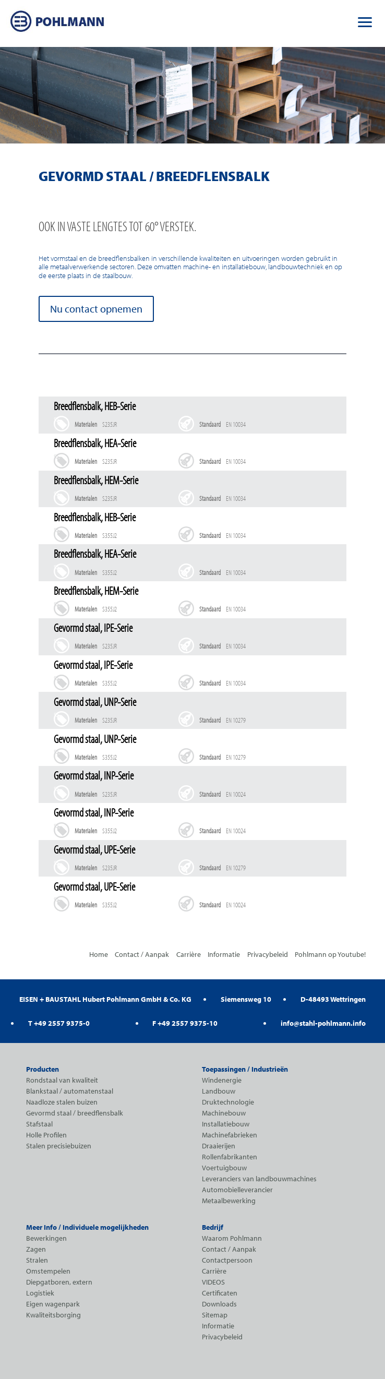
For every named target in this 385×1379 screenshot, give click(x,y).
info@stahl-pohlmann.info (323, 1023)
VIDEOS (213, 1282)
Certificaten (219, 1293)
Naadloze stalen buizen (62, 1102)
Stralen (37, 1260)
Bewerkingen (46, 1238)
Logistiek (40, 1293)
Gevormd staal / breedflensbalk (74, 1113)
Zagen (36, 1249)
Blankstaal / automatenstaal (69, 1091)
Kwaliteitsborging (53, 1315)
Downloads (219, 1304)
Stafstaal (39, 1124)
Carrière (188, 954)
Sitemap (214, 1315)
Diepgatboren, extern (59, 1282)
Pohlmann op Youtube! (330, 954)
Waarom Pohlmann (232, 1238)
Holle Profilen (46, 1135)
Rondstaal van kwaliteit (62, 1080)
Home (98, 954)
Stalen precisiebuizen (58, 1145)
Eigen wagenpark (53, 1304)
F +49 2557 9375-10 (185, 1023)
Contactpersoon (227, 1260)
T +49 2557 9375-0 (59, 1023)
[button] (365, 21)
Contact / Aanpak (142, 954)
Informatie (224, 954)
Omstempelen (48, 1271)
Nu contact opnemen (96, 308)
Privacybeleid (267, 954)
